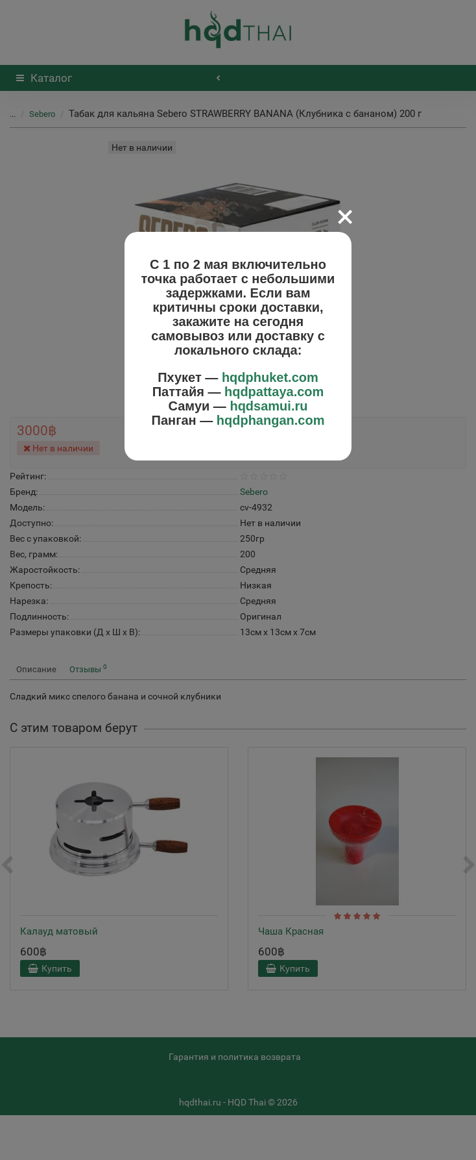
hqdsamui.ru (268, 406)
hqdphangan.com (271, 420)
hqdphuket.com (270, 377)
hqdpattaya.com (274, 392)
